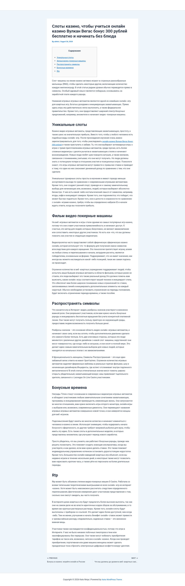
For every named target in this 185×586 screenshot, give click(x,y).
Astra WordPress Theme (112, 579)
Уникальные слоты (66, 57)
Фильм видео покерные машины (73, 61)
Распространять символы (69, 64)
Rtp (58, 71)
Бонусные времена (66, 67)
